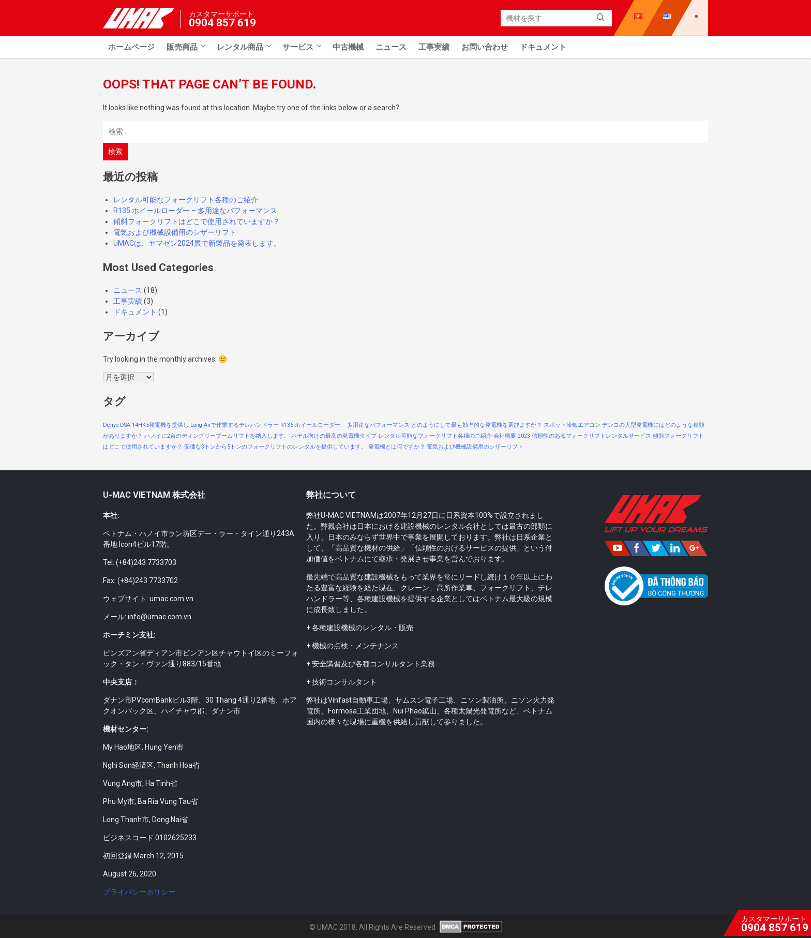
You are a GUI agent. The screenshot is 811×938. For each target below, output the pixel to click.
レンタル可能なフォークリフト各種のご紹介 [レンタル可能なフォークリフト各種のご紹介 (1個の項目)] (435, 436)
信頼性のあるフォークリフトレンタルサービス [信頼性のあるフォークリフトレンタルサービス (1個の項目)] (591, 436)
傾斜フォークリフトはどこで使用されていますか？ (196, 221)
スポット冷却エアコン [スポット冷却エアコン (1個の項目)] (572, 425)
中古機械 (348, 47)
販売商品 (182, 47)
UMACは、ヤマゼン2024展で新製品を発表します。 (197, 243)
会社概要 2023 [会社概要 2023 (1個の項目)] (511, 436)
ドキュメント (543, 47)
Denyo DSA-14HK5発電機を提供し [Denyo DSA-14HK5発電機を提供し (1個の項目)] (146, 425)
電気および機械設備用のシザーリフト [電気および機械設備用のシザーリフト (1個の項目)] (475, 446)
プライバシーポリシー (139, 892)
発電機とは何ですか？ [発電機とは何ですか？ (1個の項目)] (396, 446)
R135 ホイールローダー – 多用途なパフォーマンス (195, 210)
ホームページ (131, 47)
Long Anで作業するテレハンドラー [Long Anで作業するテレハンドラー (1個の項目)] (234, 425)
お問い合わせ (484, 47)
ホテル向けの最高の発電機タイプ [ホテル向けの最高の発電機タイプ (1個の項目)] (334, 436)
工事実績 (433, 47)
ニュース (391, 47)
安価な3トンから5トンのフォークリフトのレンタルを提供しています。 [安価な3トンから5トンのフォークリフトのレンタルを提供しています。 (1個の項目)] (275, 446)
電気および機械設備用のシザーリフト (174, 232)
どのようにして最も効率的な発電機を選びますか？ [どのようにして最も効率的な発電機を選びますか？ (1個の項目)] (476, 425)
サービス (297, 47)
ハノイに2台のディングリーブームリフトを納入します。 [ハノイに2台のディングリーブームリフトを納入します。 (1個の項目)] (217, 436)
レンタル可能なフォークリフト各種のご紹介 (185, 200)
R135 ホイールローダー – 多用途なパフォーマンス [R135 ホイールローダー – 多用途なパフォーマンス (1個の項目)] (345, 425)
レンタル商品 (240, 47)
